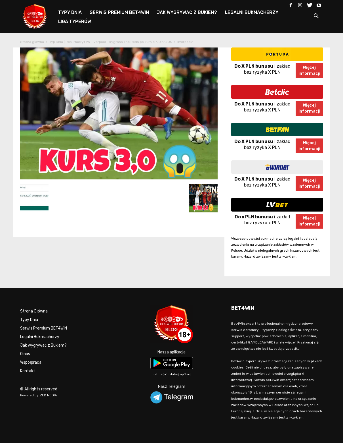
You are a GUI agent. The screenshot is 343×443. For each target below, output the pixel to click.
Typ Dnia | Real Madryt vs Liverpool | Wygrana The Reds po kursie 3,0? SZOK (110, 42)
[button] (316, 17)
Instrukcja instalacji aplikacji (172, 374)
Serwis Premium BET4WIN (43, 328)
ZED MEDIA (48, 395)
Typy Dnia (29, 319)
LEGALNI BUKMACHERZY (251, 12)
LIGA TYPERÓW (74, 21)
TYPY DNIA (70, 12)
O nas (25, 353)
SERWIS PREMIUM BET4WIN (119, 12)
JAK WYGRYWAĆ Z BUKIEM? (187, 12)
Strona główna (32, 42)
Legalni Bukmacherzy (39, 336)
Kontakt (27, 371)
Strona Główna (34, 311)
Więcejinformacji (309, 70)
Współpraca (30, 362)
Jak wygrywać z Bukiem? (43, 345)
